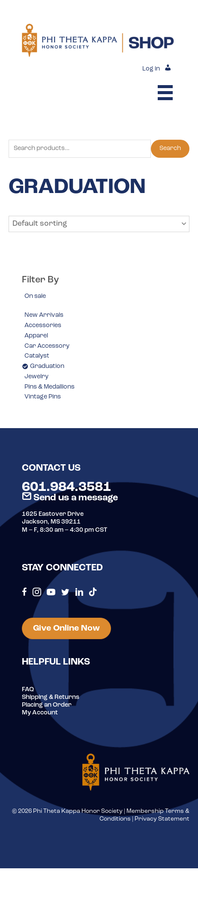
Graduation (47, 366)
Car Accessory (46, 346)
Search (170, 148)
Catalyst (36, 356)
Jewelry (36, 377)
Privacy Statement (162, 819)
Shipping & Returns (50, 697)
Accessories (42, 325)
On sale (35, 296)
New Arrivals (43, 315)
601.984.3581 (66, 487)
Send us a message (70, 498)
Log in (151, 69)
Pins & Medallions (49, 387)
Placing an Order (47, 705)
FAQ (28, 689)
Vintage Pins (42, 397)
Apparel (36, 336)
